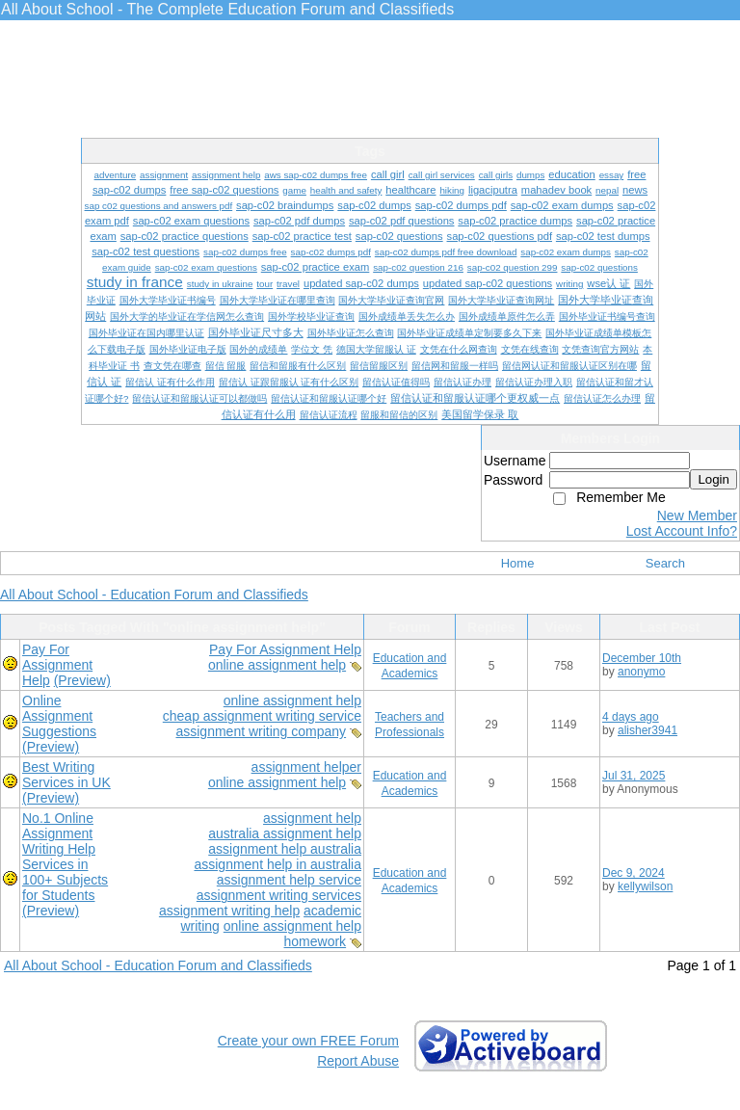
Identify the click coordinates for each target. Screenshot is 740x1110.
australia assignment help (284, 833)
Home (518, 563)
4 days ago (630, 717)
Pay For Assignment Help (285, 649)
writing (199, 926)
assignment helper (306, 767)
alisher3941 (647, 730)
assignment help (312, 818)
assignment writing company (260, 731)
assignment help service (289, 879)
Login (713, 479)
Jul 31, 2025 (633, 775)
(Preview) (82, 680)
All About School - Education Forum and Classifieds (154, 594)
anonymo (641, 671)
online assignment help (277, 665)
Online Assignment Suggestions (59, 716)
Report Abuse (358, 1061)
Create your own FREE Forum (308, 1040)
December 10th (641, 658)
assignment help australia (284, 849)
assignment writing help (229, 910)
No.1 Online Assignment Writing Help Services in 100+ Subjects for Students (65, 856)
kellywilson (645, 886)
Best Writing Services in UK (66, 774)
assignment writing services (279, 895)
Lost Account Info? (681, 531)
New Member (697, 515)
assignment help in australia (277, 864)
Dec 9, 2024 (633, 873)
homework (315, 941)
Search (665, 563)
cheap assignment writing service (262, 716)
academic (332, 910)
